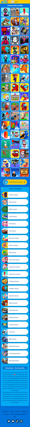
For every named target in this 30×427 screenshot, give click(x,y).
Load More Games (15, 182)
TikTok (17, 421)
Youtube (13, 421)
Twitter (9, 421)
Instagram (21, 421)
